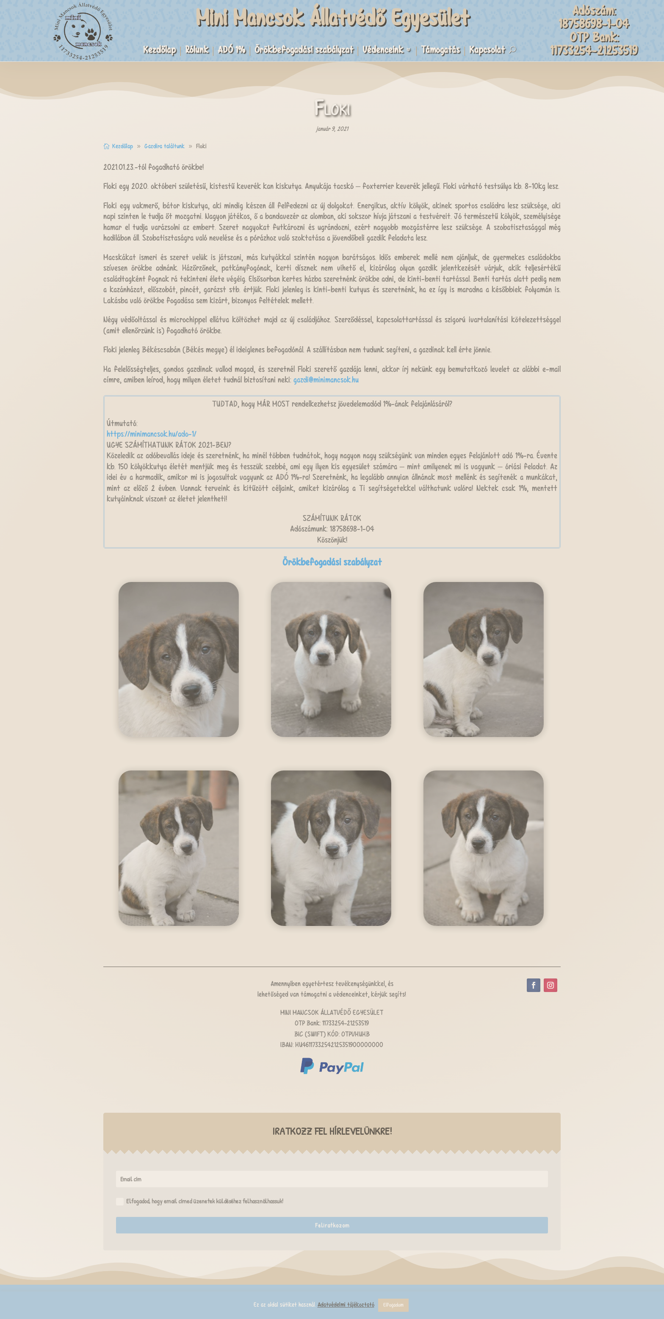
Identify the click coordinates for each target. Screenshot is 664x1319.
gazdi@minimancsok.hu (326, 379)
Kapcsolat (487, 51)
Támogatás (440, 51)
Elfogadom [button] (393, 1305)
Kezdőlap (159, 51)
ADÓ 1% (231, 51)
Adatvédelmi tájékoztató (346, 1304)
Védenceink (382, 51)
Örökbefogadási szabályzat (304, 51)
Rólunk (196, 51)
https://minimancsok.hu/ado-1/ (151, 434)
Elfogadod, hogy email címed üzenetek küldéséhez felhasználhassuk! (199, 1201)
